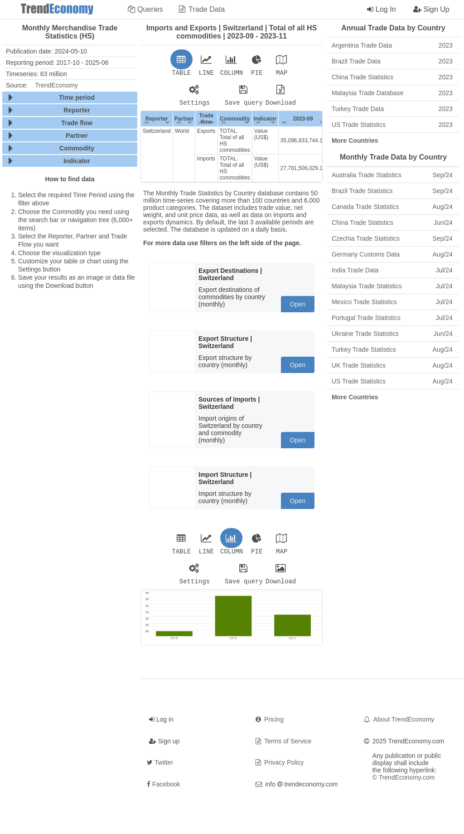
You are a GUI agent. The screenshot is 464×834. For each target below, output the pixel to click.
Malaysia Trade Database (392, 93)
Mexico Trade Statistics (392, 301)
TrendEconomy (56, 85)
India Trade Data (392, 270)
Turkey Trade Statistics (392, 349)
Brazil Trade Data (392, 61)
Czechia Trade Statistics (392, 238)
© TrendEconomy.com (403, 782)
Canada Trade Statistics (392, 206)
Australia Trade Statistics (392, 175)
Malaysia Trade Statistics (392, 286)
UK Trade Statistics (392, 365)
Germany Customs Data (392, 254)
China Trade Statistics (392, 77)
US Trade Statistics (392, 124)
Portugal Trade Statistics (392, 317)
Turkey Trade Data (392, 108)
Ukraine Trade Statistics (392, 333)
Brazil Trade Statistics (392, 190)
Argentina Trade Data (392, 45)
